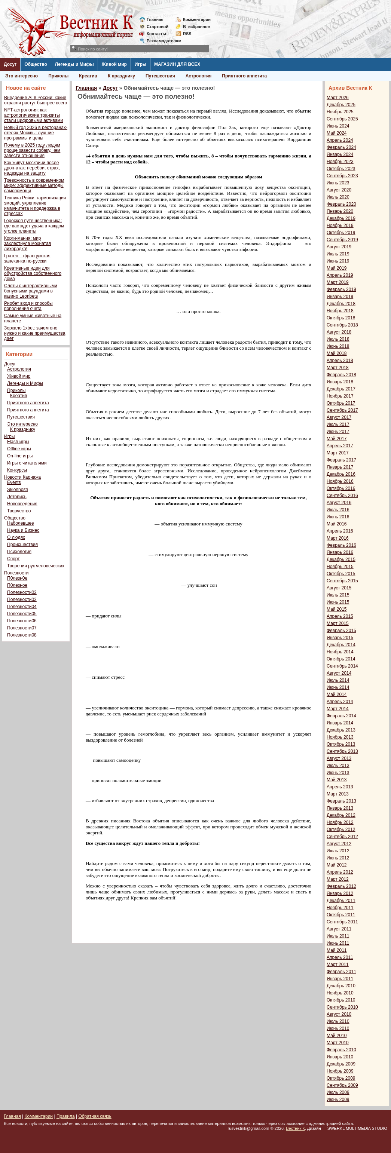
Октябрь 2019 (341, 232)
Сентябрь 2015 (342, 580)
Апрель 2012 (340, 872)
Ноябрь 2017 (340, 396)
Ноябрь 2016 (340, 481)
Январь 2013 (340, 808)
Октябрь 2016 (341, 488)
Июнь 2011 (338, 943)
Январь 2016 (340, 552)
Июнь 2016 (338, 516)
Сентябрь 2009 (342, 1085)
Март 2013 (338, 794)
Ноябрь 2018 (340, 310)
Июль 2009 (338, 1092)
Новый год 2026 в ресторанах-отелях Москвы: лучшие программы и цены (35, 133)
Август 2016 (339, 502)
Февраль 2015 (341, 630)
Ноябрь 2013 (340, 737)
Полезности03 (22, 599)
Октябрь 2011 (341, 914)
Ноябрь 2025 (340, 111)
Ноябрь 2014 (340, 651)
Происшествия (22, 544)
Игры (140, 64)
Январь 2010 (340, 1057)
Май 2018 (337, 353)
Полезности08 (22, 635)
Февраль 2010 (341, 1049)
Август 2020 (339, 190)
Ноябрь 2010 (340, 993)
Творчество (19, 510)
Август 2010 (339, 1014)
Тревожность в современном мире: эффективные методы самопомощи (34, 185)
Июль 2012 (338, 850)
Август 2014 (339, 673)
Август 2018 (339, 332)
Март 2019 (338, 282)
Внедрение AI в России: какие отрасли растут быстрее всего (35, 100)
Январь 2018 (340, 381)
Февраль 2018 (341, 374)
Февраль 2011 (341, 971)
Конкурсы (17, 470)
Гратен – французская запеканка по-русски (27, 258)
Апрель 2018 (340, 360)
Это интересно (21, 76)
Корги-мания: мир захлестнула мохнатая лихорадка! (27, 243)
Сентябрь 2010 (342, 1007)
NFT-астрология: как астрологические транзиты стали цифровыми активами (33, 115)
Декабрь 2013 (341, 730)
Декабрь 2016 (341, 474)
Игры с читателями (27, 463)
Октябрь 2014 (341, 659)
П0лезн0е (17, 578)
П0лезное (17, 585)
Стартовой (157, 26)
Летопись (17, 496)
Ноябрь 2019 (340, 225)
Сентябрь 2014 (342, 666)
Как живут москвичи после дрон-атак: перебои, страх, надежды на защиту (32, 168)
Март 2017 (338, 453)
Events (14, 482)
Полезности (16, 573)
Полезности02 (22, 592)
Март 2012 (338, 879)
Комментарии (197, 19)
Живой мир (114, 64)
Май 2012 (337, 865)
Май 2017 (337, 438)
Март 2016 (338, 538)
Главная (155, 19)
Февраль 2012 (341, 886)
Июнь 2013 (338, 772)
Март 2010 (338, 1042)
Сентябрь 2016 (342, 495)
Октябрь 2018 (341, 318)
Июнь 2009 (338, 1099)
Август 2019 (339, 246)
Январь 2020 (340, 211)
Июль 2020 (338, 197)
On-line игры (20, 456)
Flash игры (18, 441)
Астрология (199, 76)
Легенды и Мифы (74, 64)
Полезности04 (22, 606)
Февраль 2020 (341, 204)
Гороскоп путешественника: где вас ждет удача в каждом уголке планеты (34, 226)
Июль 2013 (338, 765)
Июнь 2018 (338, 346)
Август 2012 (339, 843)
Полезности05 (22, 613)
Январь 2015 (340, 637)
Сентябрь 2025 (342, 119)
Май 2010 (337, 1035)
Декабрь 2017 (341, 389)
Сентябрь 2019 (342, 239)
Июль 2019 (338, 254)
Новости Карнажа (22, 477)
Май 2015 (337, 609)
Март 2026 (338, 97)
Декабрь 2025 (341, 104)
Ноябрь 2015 (340, 566)
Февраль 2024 (341, 147)
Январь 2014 (340, 723)
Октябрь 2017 (341, 403)
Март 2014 (338, 708)
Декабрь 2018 (341, 303)
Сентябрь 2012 (342, 836)
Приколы (58, 76)
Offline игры (19, 448)
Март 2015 (338, 623)
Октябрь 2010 (341, 1000)
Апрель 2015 (340, 616)
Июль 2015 (338, 595)
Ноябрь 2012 (340, 822)
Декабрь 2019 (341, 218)
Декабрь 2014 (341, 644)
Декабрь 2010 (341, 985)
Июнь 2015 (338, 602)
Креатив (88, 76)
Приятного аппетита (244, 76)
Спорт (13, 558)
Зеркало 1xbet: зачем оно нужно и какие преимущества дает (34, 333)
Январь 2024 (340, 154)
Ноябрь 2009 (340, 1071)
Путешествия (160, 76)
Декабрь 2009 (341, 1064)
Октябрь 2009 (341, 1078)
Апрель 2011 (340, 957)
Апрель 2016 (340, 531)
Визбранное (196, 26)
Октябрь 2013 (341, 744)
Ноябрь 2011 (340, 907)
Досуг (10, 64)
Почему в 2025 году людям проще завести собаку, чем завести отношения (32, 150)
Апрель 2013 (340, 786)
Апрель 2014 (340, 701)
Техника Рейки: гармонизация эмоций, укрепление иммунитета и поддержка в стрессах (35, 205)
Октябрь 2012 (341, 829)
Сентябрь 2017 (342, 410)
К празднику (121, 76)
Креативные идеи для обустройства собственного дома (32, 273)
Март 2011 (338, 964)
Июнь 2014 (338, 687)
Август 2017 (339, 417)
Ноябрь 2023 (340, 161)
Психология (19, 551)
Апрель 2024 (340, 140)
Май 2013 (337, 779)
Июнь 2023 (338, 182)
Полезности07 (22, 628)
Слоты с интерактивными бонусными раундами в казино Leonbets (30, 291)
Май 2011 (337, 950)
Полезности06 (22, 620)
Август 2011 (339, 929)
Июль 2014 (338, 680)
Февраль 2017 (341, 460)
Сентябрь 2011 (342, 921)
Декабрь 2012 (341, 815)
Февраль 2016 (341, 545)
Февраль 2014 (341, 715)
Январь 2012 (340, 893)
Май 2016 (337, 524)
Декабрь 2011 (341, 900)
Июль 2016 (338, 509)
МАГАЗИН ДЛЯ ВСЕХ (177, 64)
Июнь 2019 (338, 261)
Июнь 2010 (338, 1028)
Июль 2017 (338, 424)
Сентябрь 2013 (342, 751)
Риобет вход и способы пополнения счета (28, 306)
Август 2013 (339, 758)
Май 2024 (337, 133)
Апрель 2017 (340, 445)
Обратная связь (94, 1116)
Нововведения (22, 503)
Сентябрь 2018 (342, 325)
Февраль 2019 (341, 289)
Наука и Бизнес (23, 530)
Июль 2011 (338, 936)
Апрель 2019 (340, 275)
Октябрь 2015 (341, 573)
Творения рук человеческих (35, 565)
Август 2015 (339, 588)
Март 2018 (338, 367)
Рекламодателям (161, 41)
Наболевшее (20, 523)
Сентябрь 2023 (342, 175)
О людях (16, 537)
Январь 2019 (340, 296)
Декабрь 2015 (341, 559)
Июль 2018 (338, 339)
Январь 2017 (340, 467)
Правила (65, 1116)
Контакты (156, 33)
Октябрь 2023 (341, 168)
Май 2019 (337, 268)
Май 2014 (337, 694)
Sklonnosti (17, 489)
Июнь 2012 (338, 858)
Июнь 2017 (338, 431)
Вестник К (295, 1128)
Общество (35, 64)
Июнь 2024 (338, 126)
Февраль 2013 (341, 801)
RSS (187, 33)
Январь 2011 (340, 978)
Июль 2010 (338, 1021)
